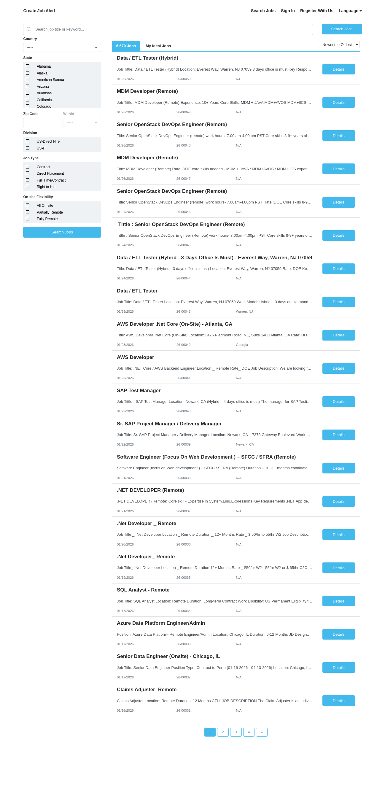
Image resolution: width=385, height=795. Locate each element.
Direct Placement (50, 173)
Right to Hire (47, 187)
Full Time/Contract (51, 180)
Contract (43, 167)
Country (30, 39)
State (27, 58)
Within (68, 114)
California (44, 100)
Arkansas (44, 93)
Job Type (31, 158)
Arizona (43, 87)
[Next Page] (262, 732)
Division (30, 133)
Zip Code (30, 114)
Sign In (288, 10)
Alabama (44, 66)
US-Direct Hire (48, 141)
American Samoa (50, 80)
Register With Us (316, 10)
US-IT (41, 148)
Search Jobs (263, 10)
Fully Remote (47, 219)
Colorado (44, 106)
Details (339, 69)
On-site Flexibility (38, 197)
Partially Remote (50, 212)
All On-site (45, 205)
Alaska (42, 73)
